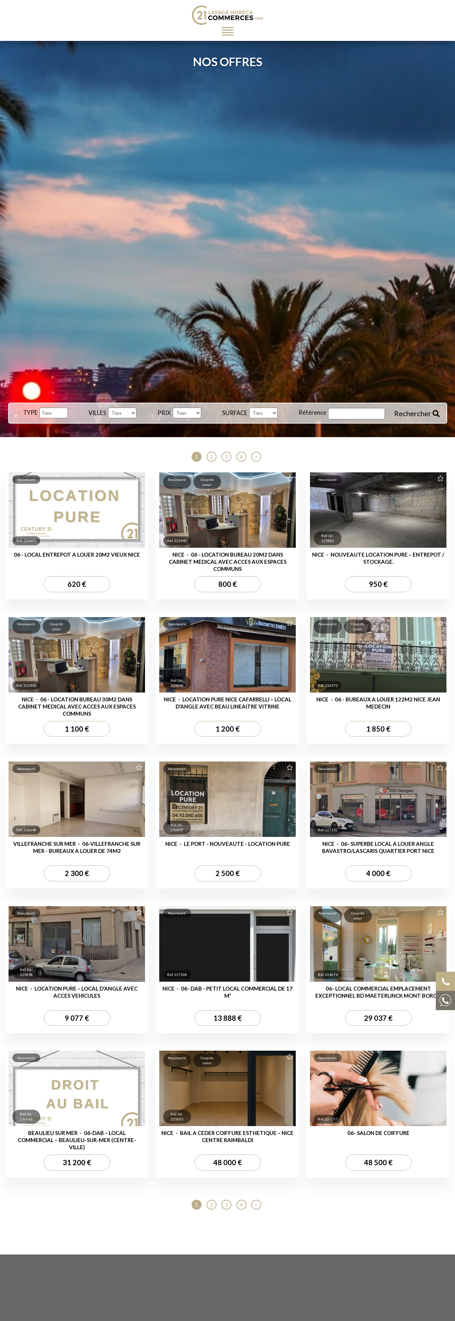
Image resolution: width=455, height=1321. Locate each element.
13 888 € (227, 1018)
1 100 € (77, 729)
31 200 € (77, 1162)
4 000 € (378, 873)
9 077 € (77, 1018)
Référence (312, 412)
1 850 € (378, 729)
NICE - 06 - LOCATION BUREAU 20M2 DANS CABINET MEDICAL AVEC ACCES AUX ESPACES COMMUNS (228, 561)
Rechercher (417, 413)
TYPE (30, 412)
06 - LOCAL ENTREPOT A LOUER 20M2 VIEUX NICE (77, 554)
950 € (378, 584)
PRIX (164, 413)
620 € (77, 584)
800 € (227, 584)
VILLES (97, 413)
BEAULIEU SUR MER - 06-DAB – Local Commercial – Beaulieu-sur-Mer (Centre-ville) (77, 1140)
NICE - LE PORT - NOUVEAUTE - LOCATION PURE (227, 843)
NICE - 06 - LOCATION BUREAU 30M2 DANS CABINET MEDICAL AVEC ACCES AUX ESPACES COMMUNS (77, 706)
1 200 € (227, 729)
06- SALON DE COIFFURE (378, 1133)
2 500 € (227, 873)
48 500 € (378, 1162)
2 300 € (77, 873)
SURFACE (234, 413)
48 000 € (227, 1162)
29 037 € (378, 1018)
